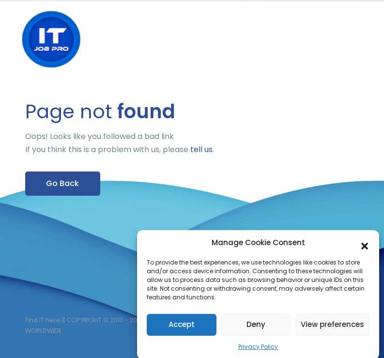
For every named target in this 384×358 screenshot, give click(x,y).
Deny (255, 328)
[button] (364, 246)
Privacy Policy (258, 349)
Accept (182, 328)
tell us (201, 149)
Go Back (62, 183)
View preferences (332, 328)
